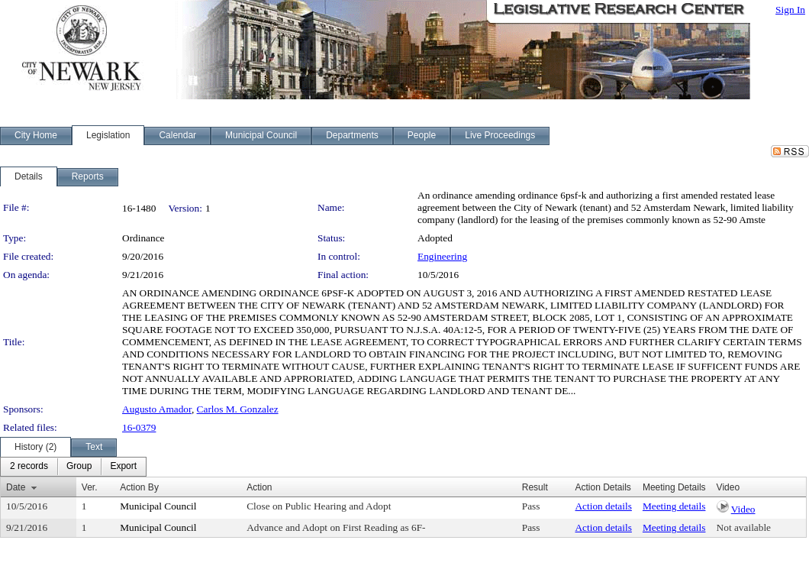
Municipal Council (158, 506)
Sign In (790, 9)
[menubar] (73, 467)
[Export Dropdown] (123, 467)
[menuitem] (29, 467)
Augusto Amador (157, 409)
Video (743, 509)
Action (259, 487)
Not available (744, 527)
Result (535, 487)
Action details (603, 506)
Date (15, 487)
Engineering (442, 256)
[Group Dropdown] (79, 467)
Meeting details (674, 506)
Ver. (90, 487)
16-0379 (139, 427)
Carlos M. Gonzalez (238, 409)
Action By (139, 487)
